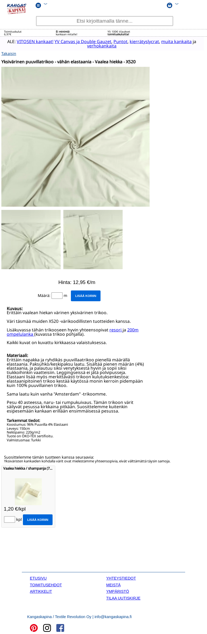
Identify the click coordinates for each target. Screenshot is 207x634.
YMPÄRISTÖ (117, 590)
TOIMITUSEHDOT (46, 584)
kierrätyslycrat (140, 41)
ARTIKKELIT (41, 590)
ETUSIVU (38, 577)
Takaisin (8, 52)
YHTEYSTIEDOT (121, 577)
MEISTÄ (113, 584)
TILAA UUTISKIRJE (123, 597)
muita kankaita (172, 41)
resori (116, 329)
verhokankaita (97, 45)
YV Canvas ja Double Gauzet (78, 41)
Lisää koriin (85, 294)
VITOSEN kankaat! (31, 41)
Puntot (116, 41)
